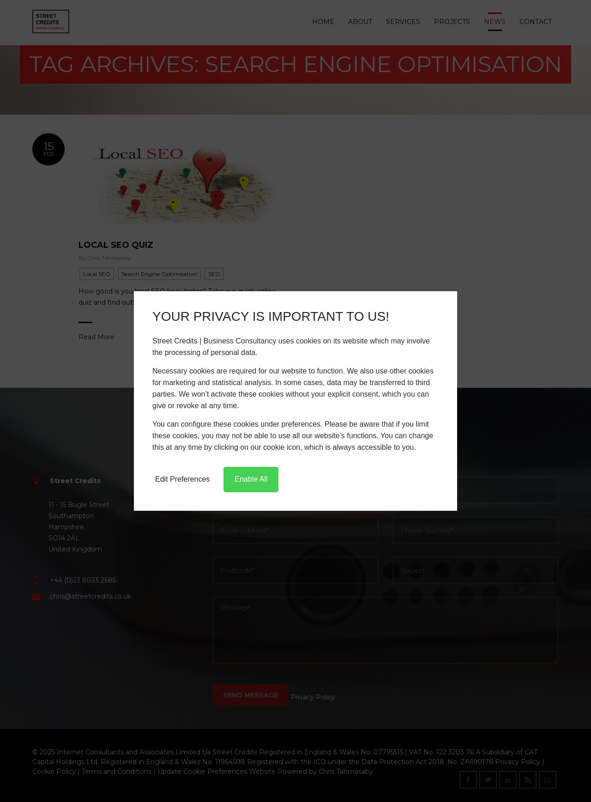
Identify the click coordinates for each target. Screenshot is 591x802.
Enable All (251, 479)
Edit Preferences (182, 479)
